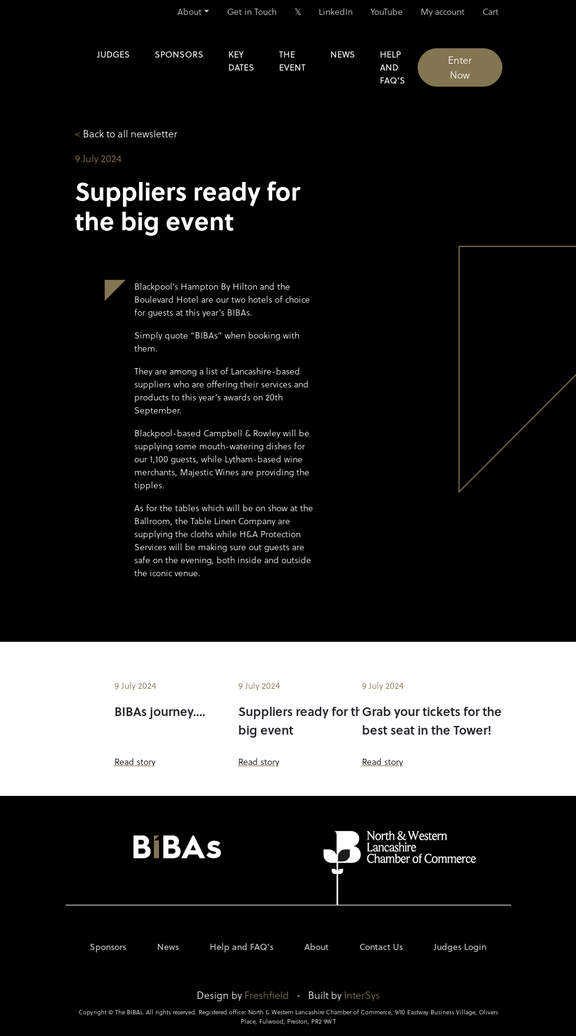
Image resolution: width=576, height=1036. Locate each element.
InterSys (362, 995)
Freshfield (266, 995)
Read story (134, 761)
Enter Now (460, 67)
